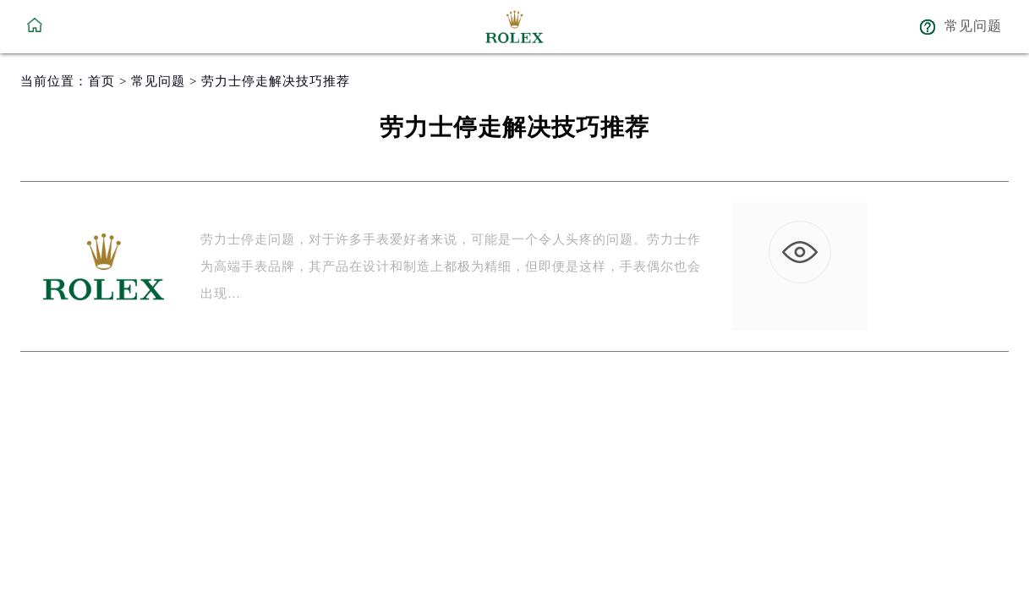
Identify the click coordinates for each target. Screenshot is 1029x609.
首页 (101, 81)
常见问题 (158, 81)
